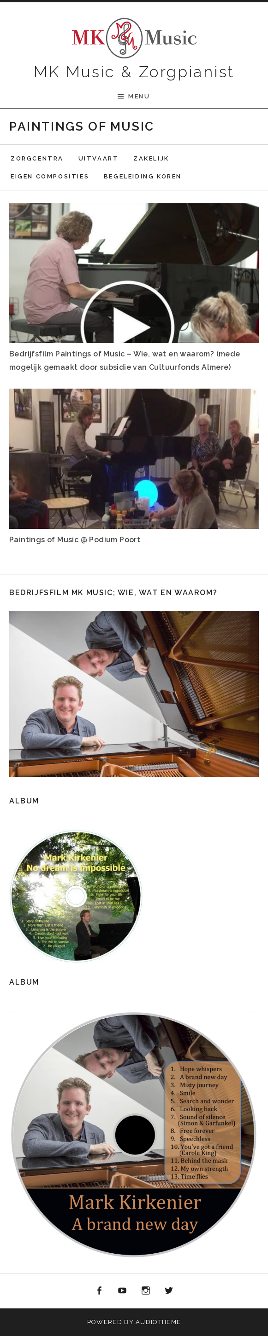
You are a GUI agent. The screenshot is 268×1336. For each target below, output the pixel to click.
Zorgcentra (37, 158)
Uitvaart (98, 158)
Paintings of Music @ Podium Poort (74, 539)
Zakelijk (151, 158)
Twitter (169, 1291)
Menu (139, 96)
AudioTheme (158, 1322)
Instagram (145, 1291)
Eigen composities (50, 176)
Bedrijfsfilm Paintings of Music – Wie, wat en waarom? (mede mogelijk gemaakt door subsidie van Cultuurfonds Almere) (124, 360)
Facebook (99, 1291)
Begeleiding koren (143, 176)
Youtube (122, 1291)
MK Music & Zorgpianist (134, 72)
